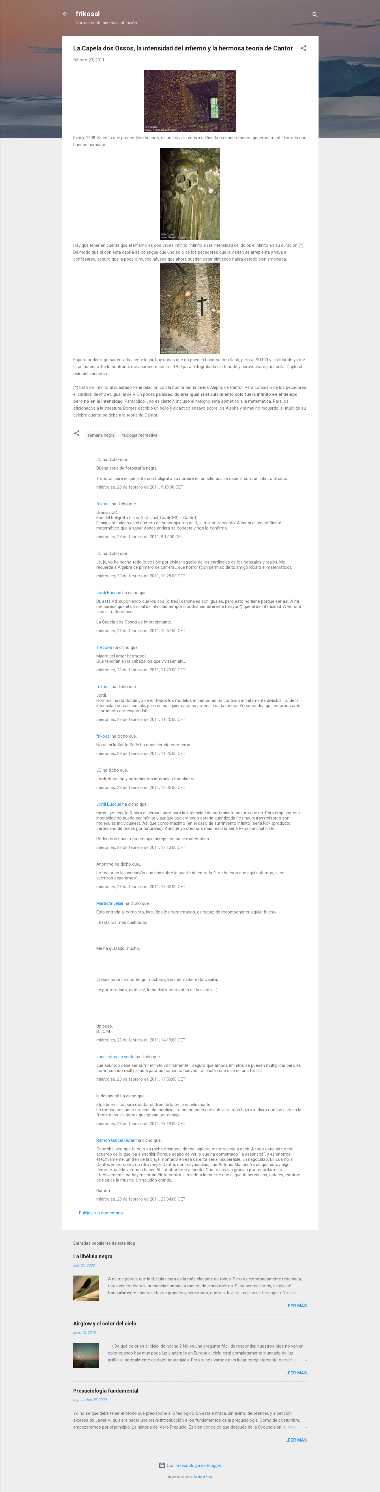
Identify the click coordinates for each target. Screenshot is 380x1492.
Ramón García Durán (115, 1140)
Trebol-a (104, 647)
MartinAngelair (109, 903)
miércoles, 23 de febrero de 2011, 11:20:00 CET (141, 669)
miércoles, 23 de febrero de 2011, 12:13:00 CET (141, 847)
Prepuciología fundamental (105, 1391)
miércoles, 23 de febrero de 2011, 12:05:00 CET (141, 787)
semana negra (101, 435)
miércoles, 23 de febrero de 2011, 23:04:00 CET (141, 1199)
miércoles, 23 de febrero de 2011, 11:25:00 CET (141, 719)
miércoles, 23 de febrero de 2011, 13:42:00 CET (141, 886)
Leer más (296, 1305)
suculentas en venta (115, 1056)
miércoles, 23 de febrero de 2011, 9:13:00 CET (139, 487)
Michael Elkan (204, 1477)
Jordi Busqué (108, 592)
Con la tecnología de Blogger (190, 1465)
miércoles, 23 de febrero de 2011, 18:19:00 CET (141, 1123)
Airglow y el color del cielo (104, 1323)
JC (99, 459)
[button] (303, 49)
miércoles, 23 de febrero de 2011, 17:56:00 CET (141, 1079)
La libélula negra (93, 1256)
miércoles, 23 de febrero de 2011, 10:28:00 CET (141, 576)
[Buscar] (315, 16)
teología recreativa (139, 435)
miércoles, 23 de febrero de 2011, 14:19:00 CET (141, 1040)
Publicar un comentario (101, 1213)
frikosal (88, 14)
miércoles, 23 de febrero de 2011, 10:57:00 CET (141, 630)
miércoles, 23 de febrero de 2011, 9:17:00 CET (139, 536)
